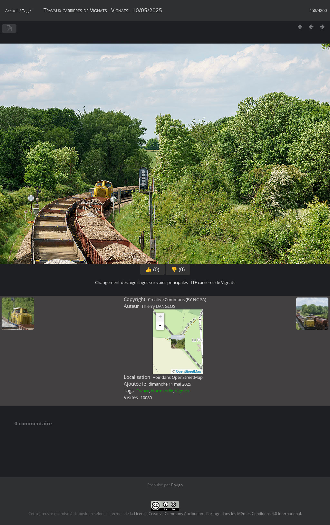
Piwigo (177, 485)
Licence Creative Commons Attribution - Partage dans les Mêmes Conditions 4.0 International (217, 513)
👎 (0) (178, 269)
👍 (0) (152, 269)
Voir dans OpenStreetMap (178, 377)
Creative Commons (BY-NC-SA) (177, 299)
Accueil (11, 11)
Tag (25, 11)
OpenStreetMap (188, 371)
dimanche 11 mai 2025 (170, 384)
